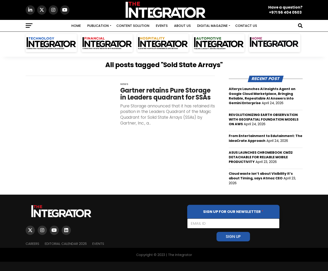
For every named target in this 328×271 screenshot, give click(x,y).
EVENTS (162, 25)
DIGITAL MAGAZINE (212, 25)
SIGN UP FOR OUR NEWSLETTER (233, 211)
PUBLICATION (98, 25)
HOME (76, 25)
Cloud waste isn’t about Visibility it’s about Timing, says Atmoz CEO (261, 176)
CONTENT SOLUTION (132, 25)
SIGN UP (233, 236)
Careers (32, 243)
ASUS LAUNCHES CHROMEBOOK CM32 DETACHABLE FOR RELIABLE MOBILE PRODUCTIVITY (261, 157)
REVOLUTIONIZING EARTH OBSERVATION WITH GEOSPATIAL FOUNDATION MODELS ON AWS (263, 119)
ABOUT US (182, 25)
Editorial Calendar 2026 (66, 243)
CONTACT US (246, 25)
